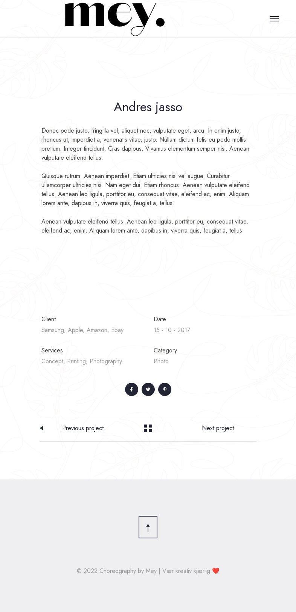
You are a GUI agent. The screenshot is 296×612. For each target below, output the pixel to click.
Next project (218, 428)
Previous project (83, 428)
